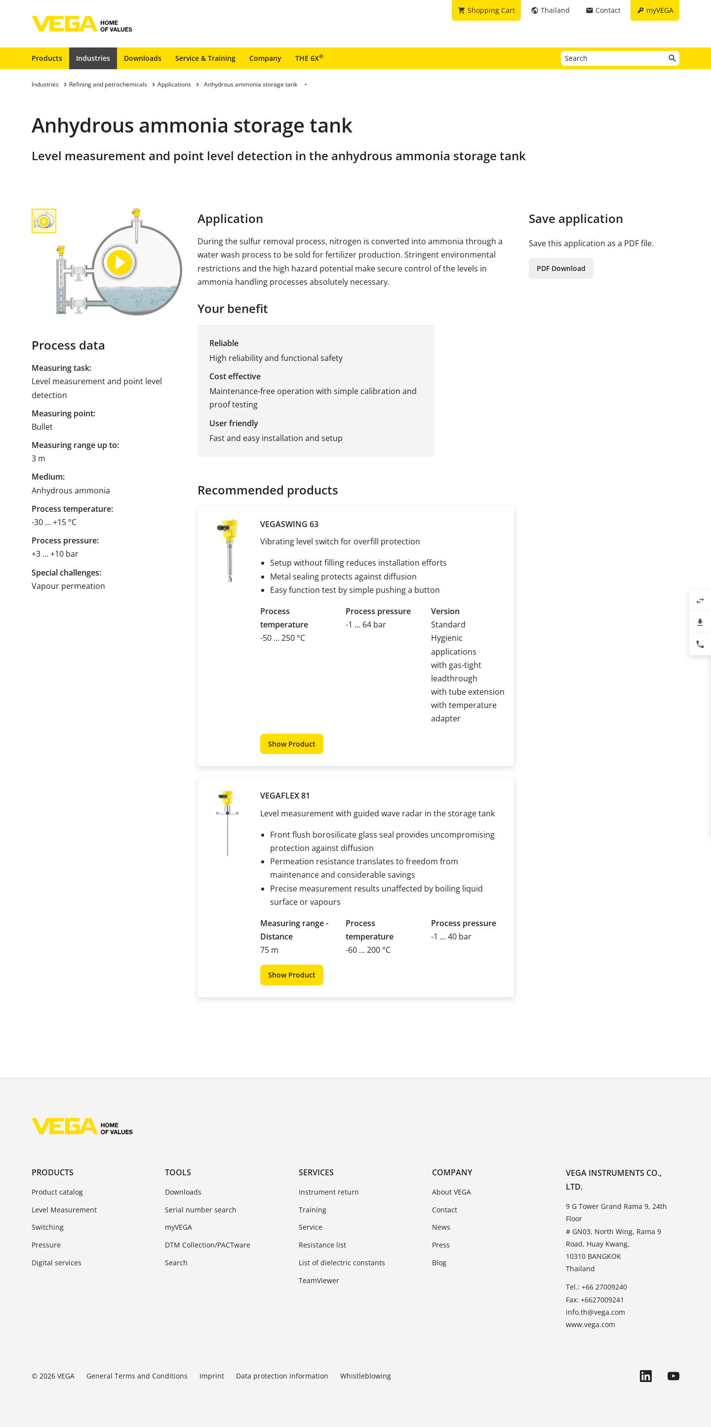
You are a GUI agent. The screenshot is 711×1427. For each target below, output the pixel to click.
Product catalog (57, 1192)
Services (316, 1172)
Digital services (56, 1262)
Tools (178, 1172)
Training (312, 1209)
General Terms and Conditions (137, 1376)
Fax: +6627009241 (595, 1299)
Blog (439, 1262)
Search (176, 1262)
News (441, 1227)
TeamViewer (319, 1280)
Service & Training (205, 58)
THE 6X (309, 58)
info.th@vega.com (595, 1312)
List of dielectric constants (342, 1262)
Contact (444, 1209)
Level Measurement (64, 1209)
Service (310, 1227)
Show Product (292, 744)
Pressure (46, 1244)
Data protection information (282, 1376)
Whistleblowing (365, 1376)
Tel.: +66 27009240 (596, 1287)
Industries (93, 58)
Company (265, 58)
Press (441, 1244)
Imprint (211, 1376)
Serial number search (201, 1209)
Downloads (142, 58)
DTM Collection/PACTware (207, 1244)
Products (47, 58)
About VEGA (451, 1192)
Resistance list (322, 1244)
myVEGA (178, 1227)
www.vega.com (590, 1324)
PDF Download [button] (561, 268)
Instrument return (329, 1192)
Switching (48, 1227)
